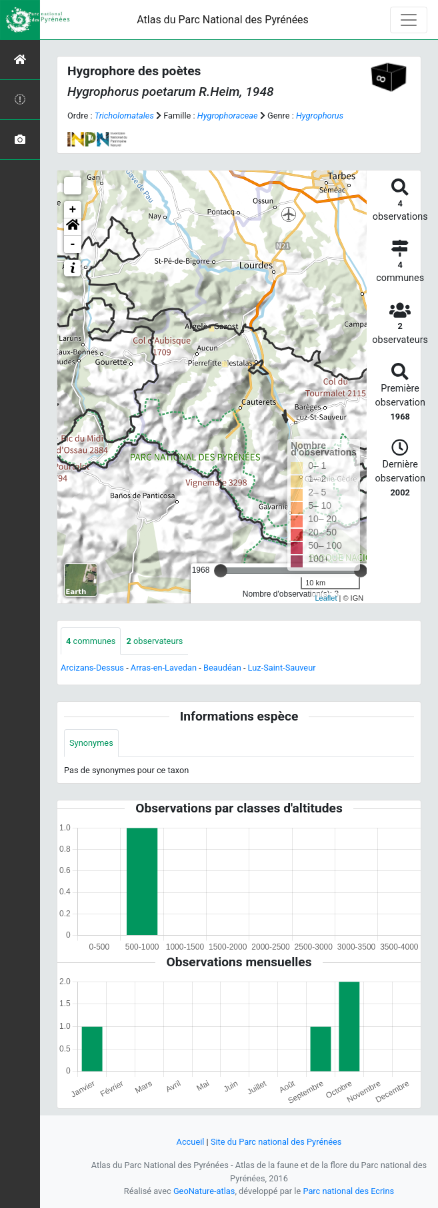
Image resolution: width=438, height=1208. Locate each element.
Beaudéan (222, 668)
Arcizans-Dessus (92, 668)
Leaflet (326, 598)
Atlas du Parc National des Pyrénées (223, 19)
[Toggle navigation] (408, 20)
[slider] (220, 570)
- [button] (73, 244)
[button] (72, 227)
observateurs (154, 641)
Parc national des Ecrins (348, 1191)
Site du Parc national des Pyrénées (276, 1142)
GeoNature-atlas (204, 1191)
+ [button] (73, 210)
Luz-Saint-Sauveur (282, 668)
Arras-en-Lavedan (164, 668)
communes (90, 641)
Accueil (191, 1142)
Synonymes (91, 743)
